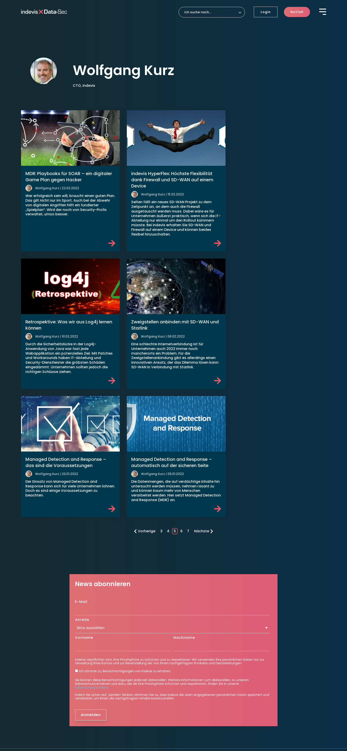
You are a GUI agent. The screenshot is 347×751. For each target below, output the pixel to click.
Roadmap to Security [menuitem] (194, 658)
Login (266, 12)
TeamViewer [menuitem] (187, 674)
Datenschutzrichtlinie (91, 552)
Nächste (203, 396)
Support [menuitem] (184, 667)
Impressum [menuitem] (30, 709)
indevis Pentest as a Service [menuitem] (121, 683)
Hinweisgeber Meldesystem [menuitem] (43, 716)
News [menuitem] (259, 655)
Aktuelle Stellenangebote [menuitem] (275, 677)
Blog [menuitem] (258, 642)
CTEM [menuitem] (103, 677)
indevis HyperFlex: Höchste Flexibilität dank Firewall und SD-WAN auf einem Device (170, 178)
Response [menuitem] (186, 634)
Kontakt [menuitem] (263, 686)
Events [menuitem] (260, 648)
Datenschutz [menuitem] (53, 709)
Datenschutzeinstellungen (89, 709)
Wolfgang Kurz (47, 187)
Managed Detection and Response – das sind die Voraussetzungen (169, 323)
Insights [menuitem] (262, 634)
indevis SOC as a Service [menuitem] (118, 671)
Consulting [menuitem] (187, 650)
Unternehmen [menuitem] (190, 683)
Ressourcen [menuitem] (264, 661)
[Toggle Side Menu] (322, 11)
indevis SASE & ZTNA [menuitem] (115, 648)
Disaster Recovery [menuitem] (191, 642)
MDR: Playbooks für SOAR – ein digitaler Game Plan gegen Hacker (68, 175)
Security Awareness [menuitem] (114, 655)
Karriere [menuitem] (262, 670)
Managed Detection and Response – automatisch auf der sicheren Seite (273, 323)
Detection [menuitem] (108, 663)
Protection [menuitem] (109, 634)
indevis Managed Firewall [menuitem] (119, 642)
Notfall (297, 12)
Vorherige (144, 396)
